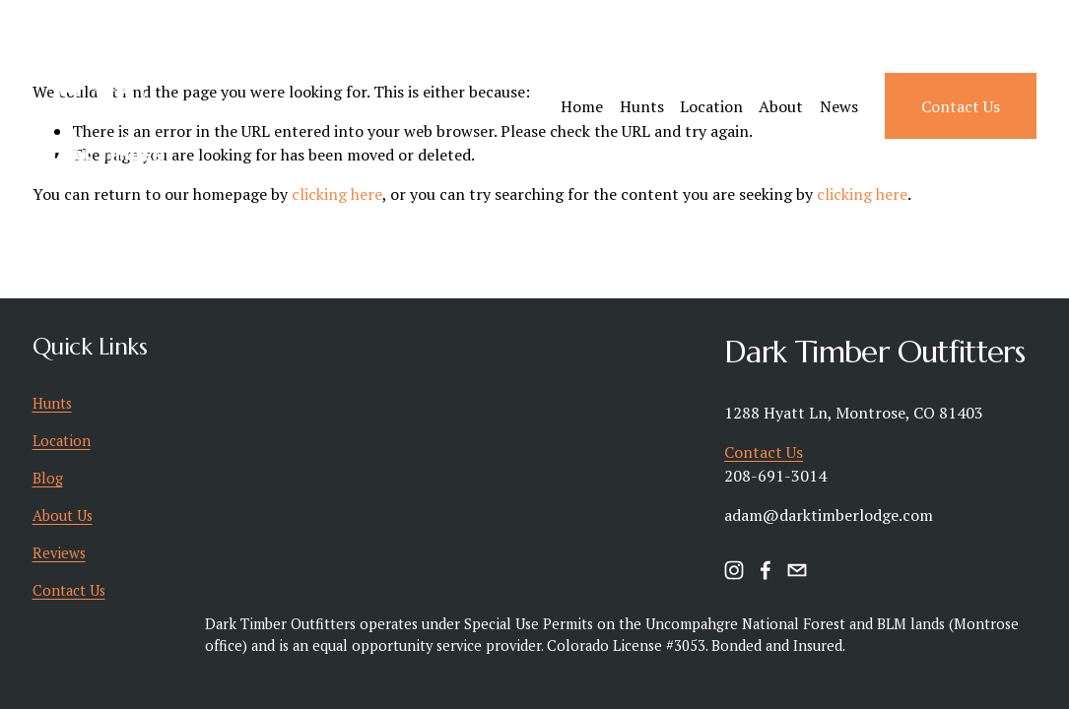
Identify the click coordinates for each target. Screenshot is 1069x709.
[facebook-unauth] (765, 570)
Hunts (642, 106)
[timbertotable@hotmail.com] (797, 570)
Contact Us (960, 106)
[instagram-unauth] (734, 570)
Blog (48, 478)
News (839, 106)
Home (582, 106)
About (781, 106)
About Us (63, 515)
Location (711, 106)
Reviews (59, 553)
